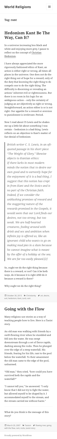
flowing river (41, 425)
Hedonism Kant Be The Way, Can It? (27, 35)
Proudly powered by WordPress (18, 435)
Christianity (31, 295)
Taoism (28, 425)
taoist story (30, 428)
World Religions (17, 6)
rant (28, 298)
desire (46, 295)
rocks (22, 428)
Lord (24, 298)
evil (5, 298)
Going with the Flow (24, 309)
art (41, 295)
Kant (19, 298)
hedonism (12, 298)
